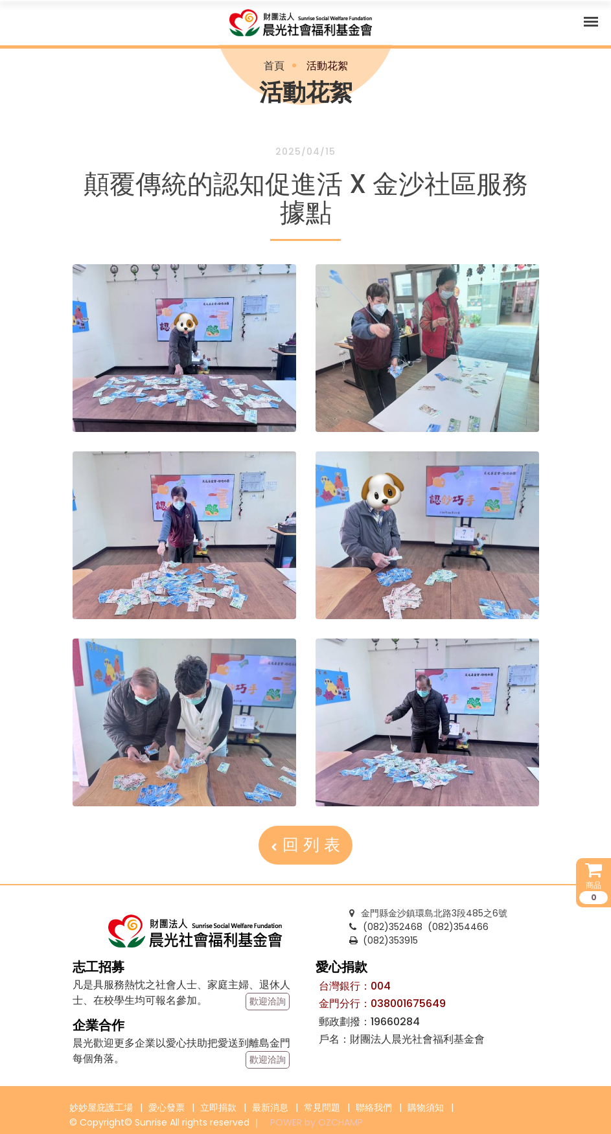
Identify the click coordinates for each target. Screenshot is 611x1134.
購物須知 (426, 1107)
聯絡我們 (374, 1107)
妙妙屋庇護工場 (101, 1107)
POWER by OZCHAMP (316, 1122)
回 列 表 (305, 844)
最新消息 (270, 1107)
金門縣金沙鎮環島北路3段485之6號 (428, 913)
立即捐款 (218, 1107)
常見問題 (322, 1107)
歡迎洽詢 (267, 1001)
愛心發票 (166, 1107)
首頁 (274, 65)
